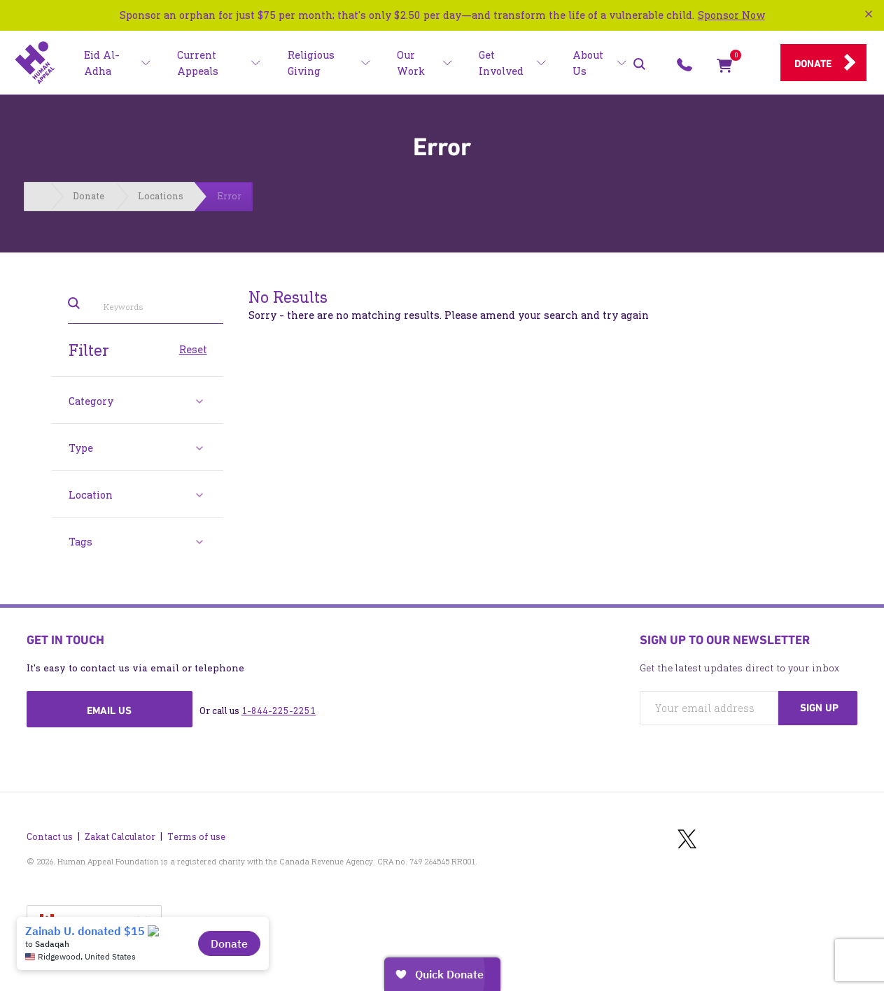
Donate (813, 63)
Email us (109, 710)
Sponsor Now (731, 15)
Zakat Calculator (120, 837)
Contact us (50, 837)
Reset (193, 348)
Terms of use (196, 837)
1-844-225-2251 (278, 711)
